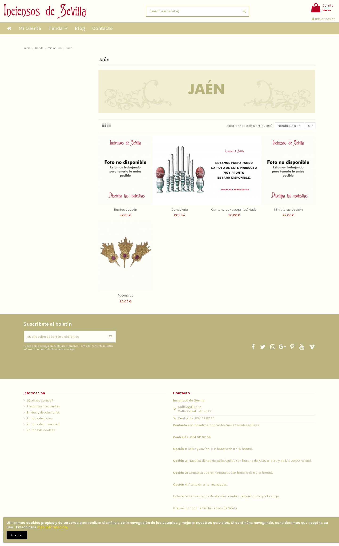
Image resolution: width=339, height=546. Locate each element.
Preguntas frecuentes (43, 406)
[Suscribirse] (111, 336)
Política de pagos (39, 418)
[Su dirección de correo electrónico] (65, 336)
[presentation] (63, 362)
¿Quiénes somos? (39, 400)
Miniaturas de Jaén (288, 210)
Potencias (125, 295)
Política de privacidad (42, 424)
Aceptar (17, 535)
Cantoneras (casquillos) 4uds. (234, 210)
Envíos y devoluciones (43, 412)
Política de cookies (40, 430)
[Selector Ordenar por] (289, 125)
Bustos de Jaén (125, 210)
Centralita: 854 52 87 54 (196, 418)
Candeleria (180, 210)
